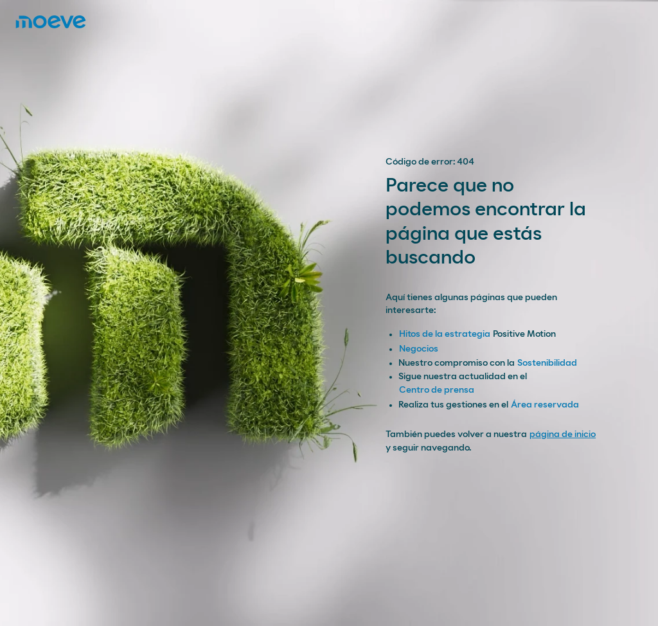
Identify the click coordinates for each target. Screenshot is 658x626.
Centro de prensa (436, 390)
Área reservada (545, 404)
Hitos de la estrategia (444, 334)
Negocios (418, 348)
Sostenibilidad (547, 363)
